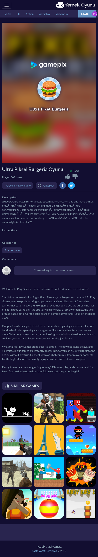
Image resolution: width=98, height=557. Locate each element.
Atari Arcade (12, 250)
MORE (85, 13)
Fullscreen (48, 185)
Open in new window (18, 185)
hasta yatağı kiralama (44, 550)
